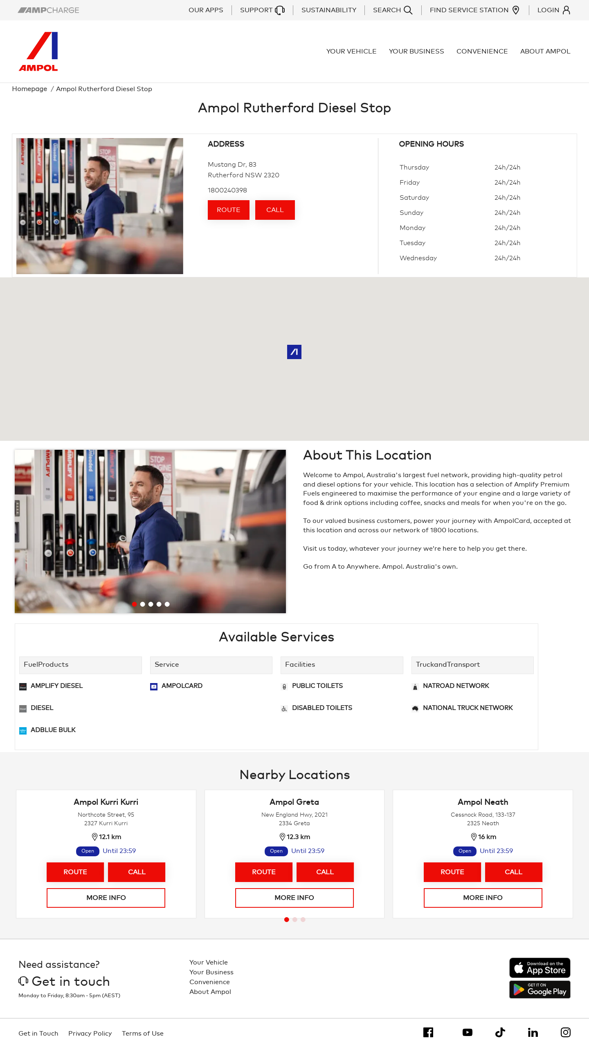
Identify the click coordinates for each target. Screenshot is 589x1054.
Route (229, 215)
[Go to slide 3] (150, 609)
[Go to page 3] (303, 924)
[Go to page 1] (286, 924)
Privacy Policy (90, 1038)
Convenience (483, 54)
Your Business (417, 54)
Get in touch (64, 986)
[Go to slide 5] (166, 609)
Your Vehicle (352, 54)
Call (275, 215)
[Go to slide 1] (134, 609)
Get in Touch (38, 1038)
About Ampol (546, 54)
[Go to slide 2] (142, 609)
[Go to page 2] (294, 924)
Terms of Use (143, 1038)
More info (106, 902)
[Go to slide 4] (158, 609)
